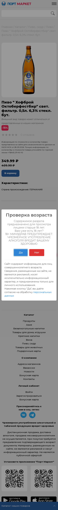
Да (21, 252)
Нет (36, 252)
